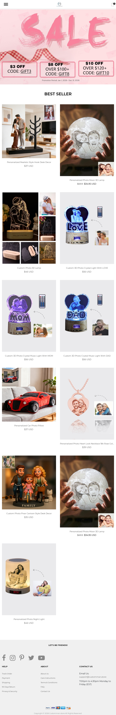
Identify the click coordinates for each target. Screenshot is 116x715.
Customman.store (57, 713)
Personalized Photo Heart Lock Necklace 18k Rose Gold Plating (87, 443)
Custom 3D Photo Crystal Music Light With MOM (29, 356)
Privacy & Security (9, 691)
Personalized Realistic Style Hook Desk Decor (29, 162)
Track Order (7, 674)
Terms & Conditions (49, 682)
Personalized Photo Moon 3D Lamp (87, 180)
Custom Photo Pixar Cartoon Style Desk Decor (29, 513)
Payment (6, 678)
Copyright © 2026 (41, 713)
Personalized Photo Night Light (29, 619)
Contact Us (45, 691)
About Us (44, 674)
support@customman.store (92, 677)
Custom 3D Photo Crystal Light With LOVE (87, 268)
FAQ (42, 687)
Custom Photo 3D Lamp (29, 268)
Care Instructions (48, 678)
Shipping (6, 682)
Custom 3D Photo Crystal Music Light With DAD (87, 356)
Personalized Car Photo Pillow (29, 425)
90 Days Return (8, 687)
